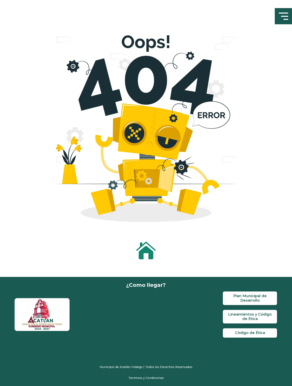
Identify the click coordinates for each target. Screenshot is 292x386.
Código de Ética (250, 333)
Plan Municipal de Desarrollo (250, 298)
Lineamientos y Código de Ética (250, 316)
